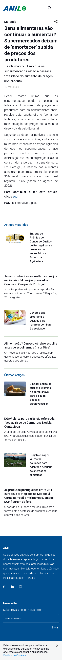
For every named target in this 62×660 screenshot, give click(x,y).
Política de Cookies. (14, 655)
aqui (15, 196)
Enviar (55, 627)
